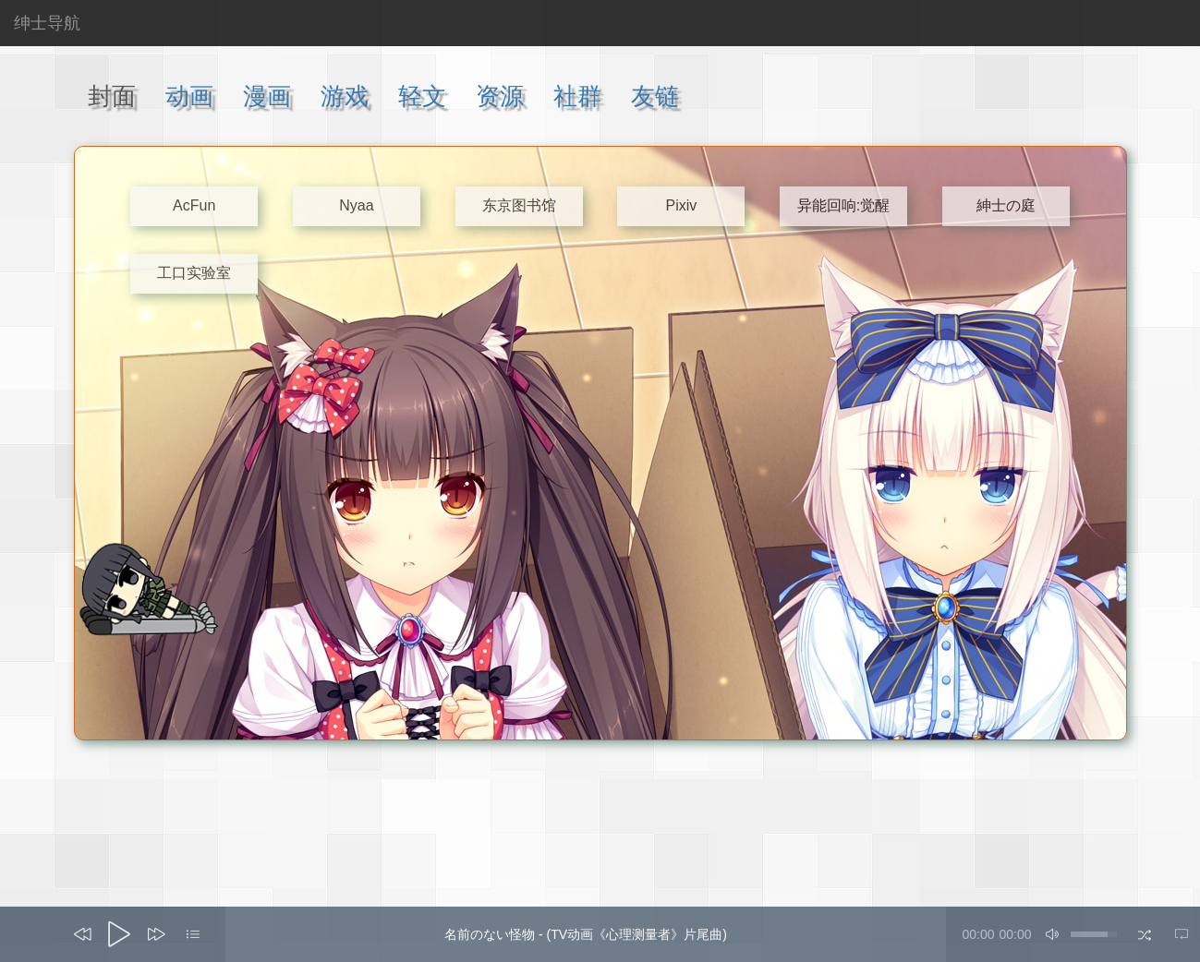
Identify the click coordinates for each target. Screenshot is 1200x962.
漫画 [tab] (267, 96)
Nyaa (356, 205)
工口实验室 (194, 273)
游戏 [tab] (345, 96)
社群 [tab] (577, 96)
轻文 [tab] (422, 96)
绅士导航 (47, 23)
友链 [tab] (655, 96)
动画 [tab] (189, 96)
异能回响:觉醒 (843, 205)
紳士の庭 (1006, 205)
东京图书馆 (519, 205)
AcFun (194, 205)
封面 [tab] (112, 96)
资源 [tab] (500, 96)
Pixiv (681, 205)
